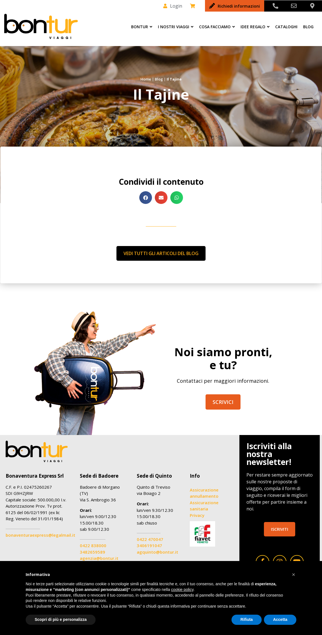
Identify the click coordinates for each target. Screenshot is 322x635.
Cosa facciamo (217, 26)
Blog (308, 26)
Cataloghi (286, 26)
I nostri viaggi (175, 26)
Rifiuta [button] (247, 619)
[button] (145, 197)
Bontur (141, 26)
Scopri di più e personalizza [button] (61, 619)
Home (145, 79)
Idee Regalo (255, 26)
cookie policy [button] (182, 589)
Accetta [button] (280, 619)
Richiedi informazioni (239, 6)
